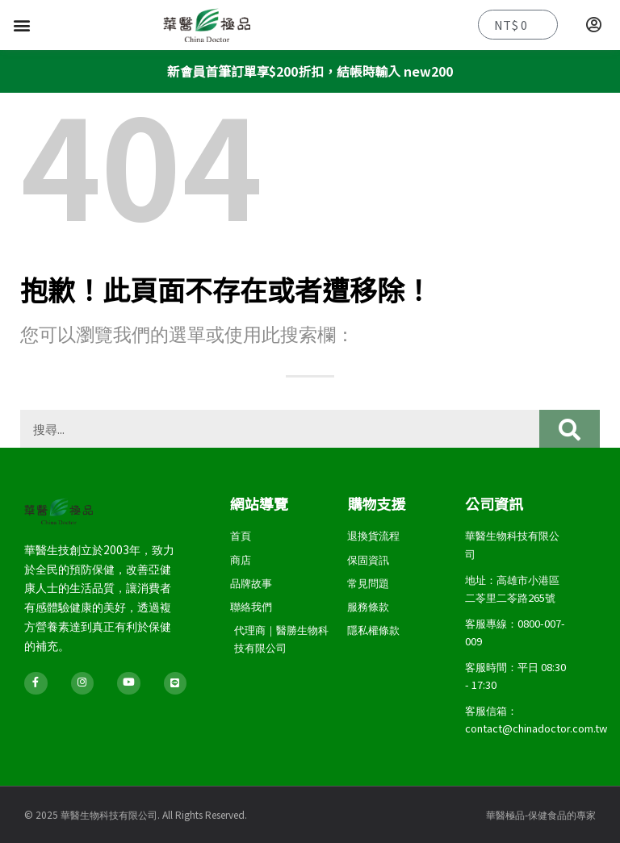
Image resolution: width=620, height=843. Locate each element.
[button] (21, 25)
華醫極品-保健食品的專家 (541, 814)
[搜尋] (569, 429)
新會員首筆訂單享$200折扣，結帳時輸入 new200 (309, 71)
